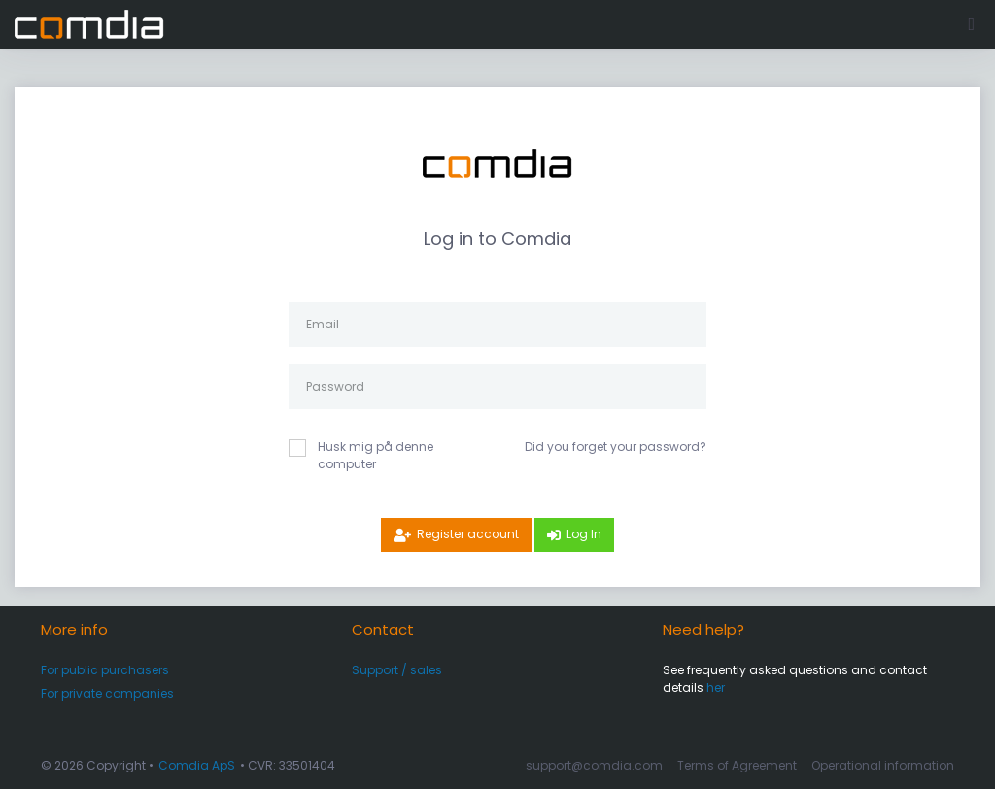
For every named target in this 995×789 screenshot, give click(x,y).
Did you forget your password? (615, 446)
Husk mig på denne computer (375, 455)
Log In (583, 534)
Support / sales (397, 670)
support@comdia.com (594, 765)
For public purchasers (105, 670)
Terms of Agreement (737, 765)
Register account (468, 534)
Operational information (882, 765)
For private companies (107, 693)
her (715, 687)
